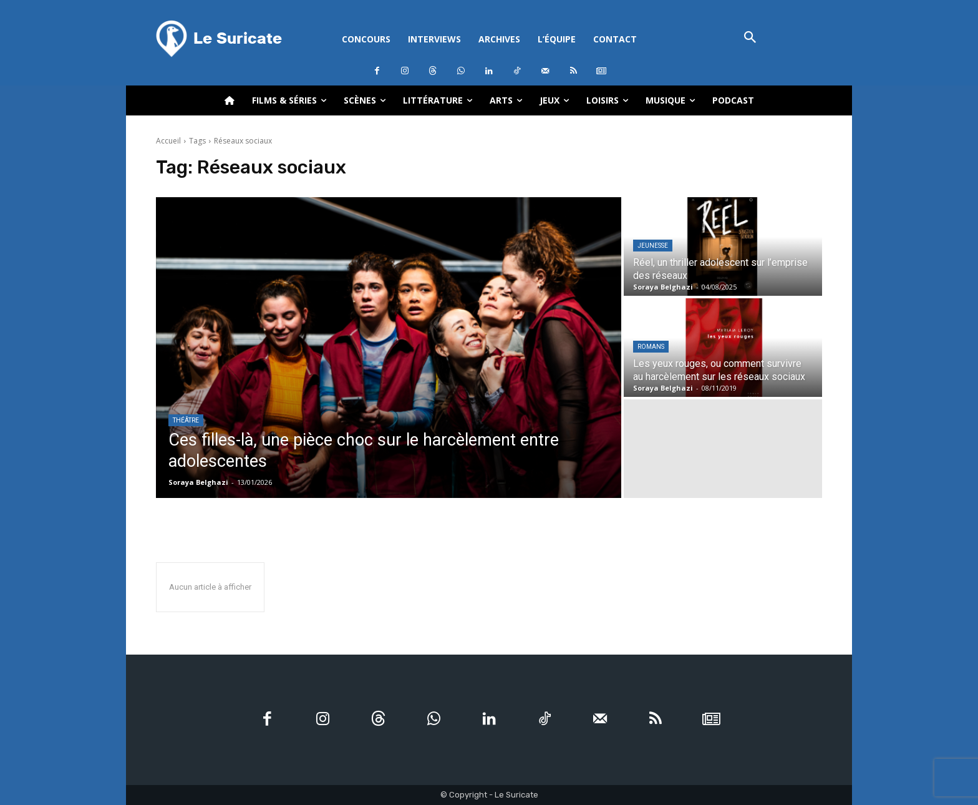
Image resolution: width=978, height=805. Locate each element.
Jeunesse (652, 245)
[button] (750, 38)
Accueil (168, 140)
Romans (650, 346)
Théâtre (186, 420)
